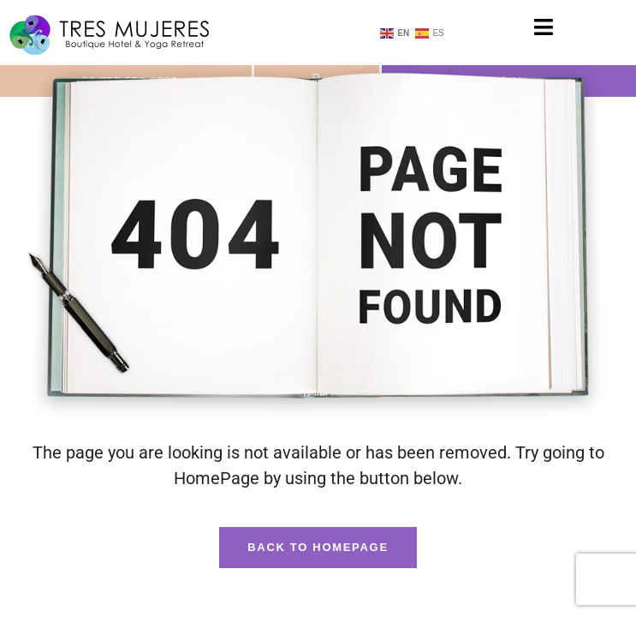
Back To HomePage (318, 547)
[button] (544, 27)
